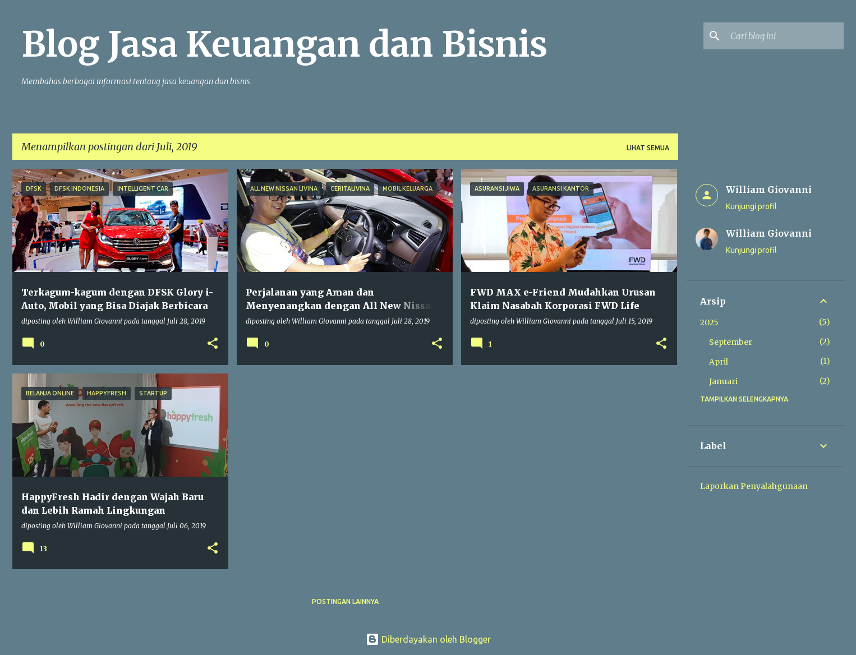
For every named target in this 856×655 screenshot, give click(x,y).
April (718, 362)
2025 (709, 322)
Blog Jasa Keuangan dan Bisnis (284, 44)
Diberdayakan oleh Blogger (428, 639)
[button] (212, 344)
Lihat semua (648, 147)
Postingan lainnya (345, 601)
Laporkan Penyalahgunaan (754, 486)
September (730, 342)
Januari (723, 381)
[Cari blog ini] (785, 35)
